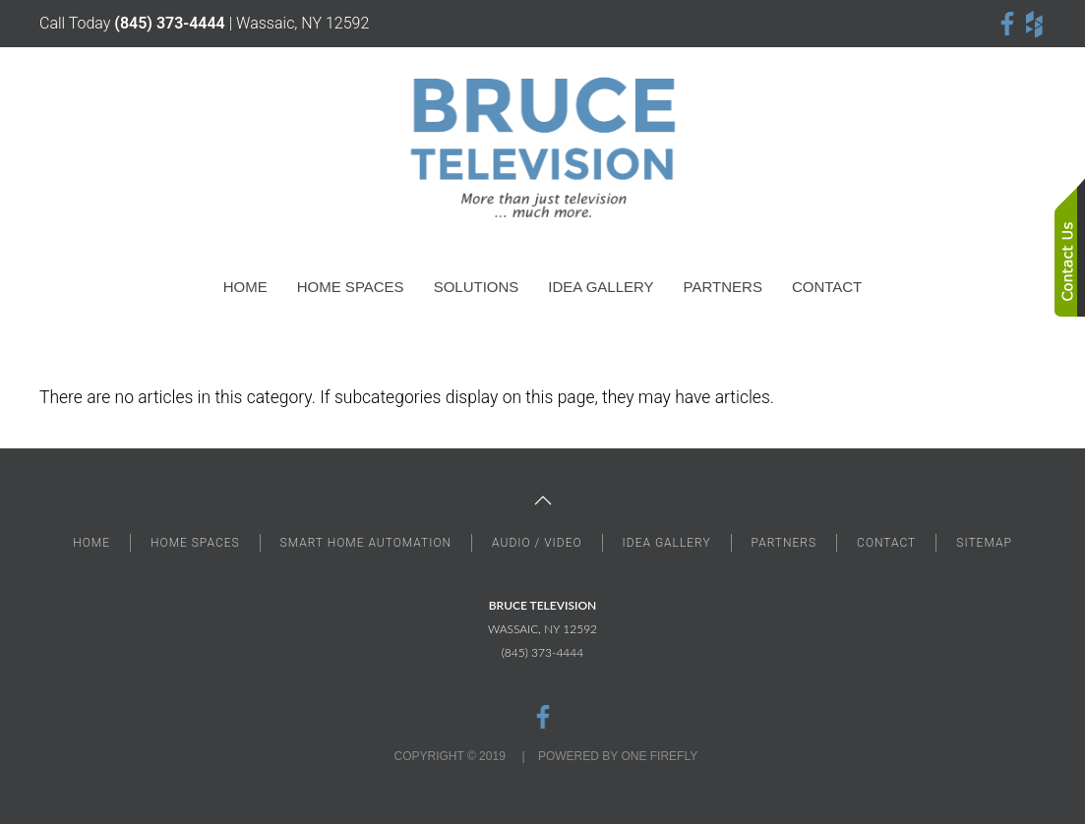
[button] (543, 500)
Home (245, 286)
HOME (91, 543)
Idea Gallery (600, 286)
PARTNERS (784, 543)
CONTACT (886, 543)
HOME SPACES (195, 543)
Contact (827, 286)
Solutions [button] (476, 286)
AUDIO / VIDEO (536, 543)
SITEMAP (984, 543)
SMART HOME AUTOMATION (366, 543)
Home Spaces (350, 286)
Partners (723, 286)
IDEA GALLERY (667, 543)
